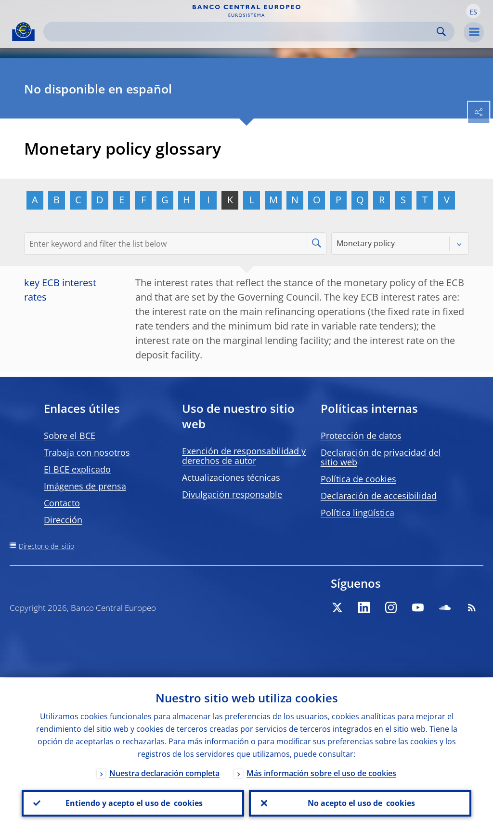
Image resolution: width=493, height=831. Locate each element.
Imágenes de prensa (85, 486)
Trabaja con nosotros (87, 452)
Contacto (62, 503)
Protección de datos (361, 435)
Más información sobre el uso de (321, 771)
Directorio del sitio (46, 546)
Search (441, 31)
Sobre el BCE (69, 435)
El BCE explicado (77, 469)
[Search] (241, 31)
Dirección (63, 520)
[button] (473, 11)
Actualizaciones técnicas (231, 477)
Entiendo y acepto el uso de (133, 802)
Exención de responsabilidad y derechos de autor (244, 455)
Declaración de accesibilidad (379, 495)
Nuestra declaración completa (164, 771)
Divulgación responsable (232, 494)
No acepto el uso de (360, 802)
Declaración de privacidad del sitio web (381, 457)
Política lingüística (357, 512)
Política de (358, 479)
